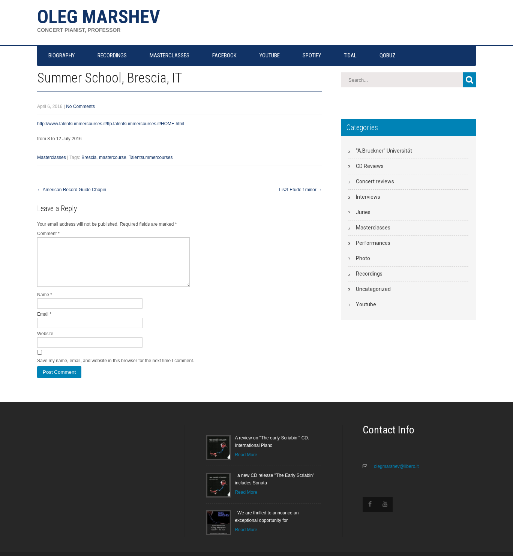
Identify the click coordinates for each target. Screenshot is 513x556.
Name (44, 303)
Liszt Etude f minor (300, 189)
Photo (363, 258)
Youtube (366, 304)
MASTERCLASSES (169, 55)
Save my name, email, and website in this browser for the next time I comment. (115, 369)
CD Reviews (370, 166)
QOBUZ (388, 55)
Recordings (369, 274)
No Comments (80, 106)
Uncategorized (373, 289)
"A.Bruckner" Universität (384, 151)
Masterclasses (51, 157)
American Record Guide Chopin (71, 189)
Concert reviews (375, 181)
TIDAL (350, 55)
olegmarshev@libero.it (396, 475)
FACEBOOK (224, 55)
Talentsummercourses (150, 157)
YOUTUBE (270, 55)
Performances (373, 243)
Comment (48, 233)
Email (44, 323)
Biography (61, 55)
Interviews (368, 197)
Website (45, 342)
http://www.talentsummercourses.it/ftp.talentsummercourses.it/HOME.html (110, 123)
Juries (363, 212)
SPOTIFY (312, 55)
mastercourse (112, 157)
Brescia (88, 157)
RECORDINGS (112, 55)
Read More (246, 463)
